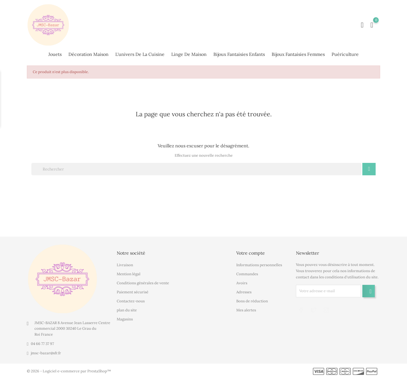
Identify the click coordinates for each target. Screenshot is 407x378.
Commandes (247, 274)
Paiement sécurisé (132, 292)
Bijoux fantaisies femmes (298, 54)
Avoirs (241, 283)
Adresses (244, 292)
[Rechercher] (196, 169)
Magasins (125, 319)
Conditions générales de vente (143, 283)
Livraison (125, 265)
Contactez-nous (131, 301)
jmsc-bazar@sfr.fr (46, 353)
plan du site (127, 310)
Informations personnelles (259, 265)
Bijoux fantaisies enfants (239, 54)
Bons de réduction (252, 301)
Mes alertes (246, 310)
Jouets (55, 54)
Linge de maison (189, 54)
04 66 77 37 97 (42, 343)
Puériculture (345, 54)
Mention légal (128, 274)
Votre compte (250, 253)
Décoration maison (88, 54)
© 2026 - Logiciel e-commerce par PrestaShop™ (69, 371)
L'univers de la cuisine (139, 54)
